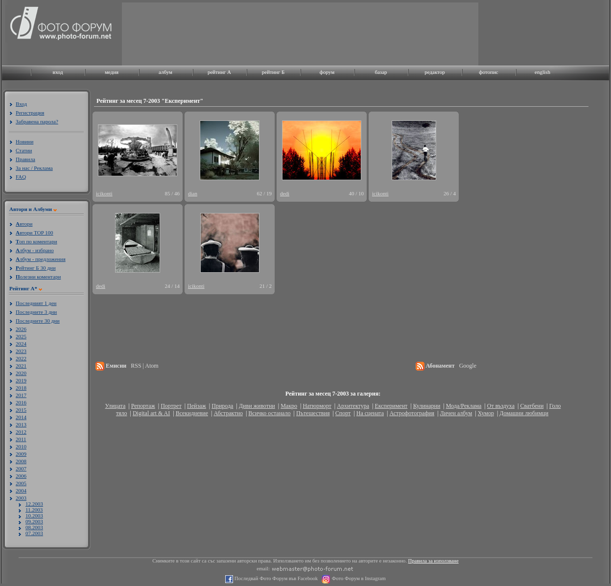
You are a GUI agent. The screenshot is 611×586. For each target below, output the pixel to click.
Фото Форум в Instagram (358, 578)
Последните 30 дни (38, 321)
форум (327, 72)
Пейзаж (196, 405)
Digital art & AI (151, 413)
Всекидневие (192, 413)
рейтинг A (219, 72)
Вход (21, 104)
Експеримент (391, 405)
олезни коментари (38, 277)
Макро (289, 405)
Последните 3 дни (36, 312)
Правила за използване (433, 560)
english (542, 72)
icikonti (104, 193)
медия (111, 72)
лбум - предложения (41, 259)
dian (192, 193)
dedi (284, 193)
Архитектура (353, 405)
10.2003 (34, 515)
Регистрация (30, 113)
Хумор (486, 413)
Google (467, 365)
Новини (24, 141)
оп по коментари (36, 241)
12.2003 (34, 504)
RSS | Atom (144, 365)
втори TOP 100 (34, 232)
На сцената (370, 413)
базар (381, 72)
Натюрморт (317, 405)
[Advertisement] (153, 33)
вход (57, 72)
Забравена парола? (37, 121)
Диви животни (257, 405)
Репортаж (143, 405)
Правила (25, 159)
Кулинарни (427, 405)
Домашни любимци (523, 413)
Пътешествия (312, 413)
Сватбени (531, 405)
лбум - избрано (35, 250)
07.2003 (34, 533)
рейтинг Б (273, 72)
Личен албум (456, 413)
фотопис (488, 72)
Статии (24, 150)
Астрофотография (411, 413)
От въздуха (501, 405)
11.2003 (34, 510)
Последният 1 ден (36, 303)
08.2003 (34, 527)
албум (165, 72)
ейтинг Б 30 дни (36, 268)
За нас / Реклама (34, 168)
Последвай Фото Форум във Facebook (275, 578)
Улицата (115, 405)
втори (24, 224)
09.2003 (34, 521)
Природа (222, 405)
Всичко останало (269, 413)
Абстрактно (228, 413)
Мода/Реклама (464, 405)
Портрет (171, 405)
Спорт (343, 413)
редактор (434, 72)
